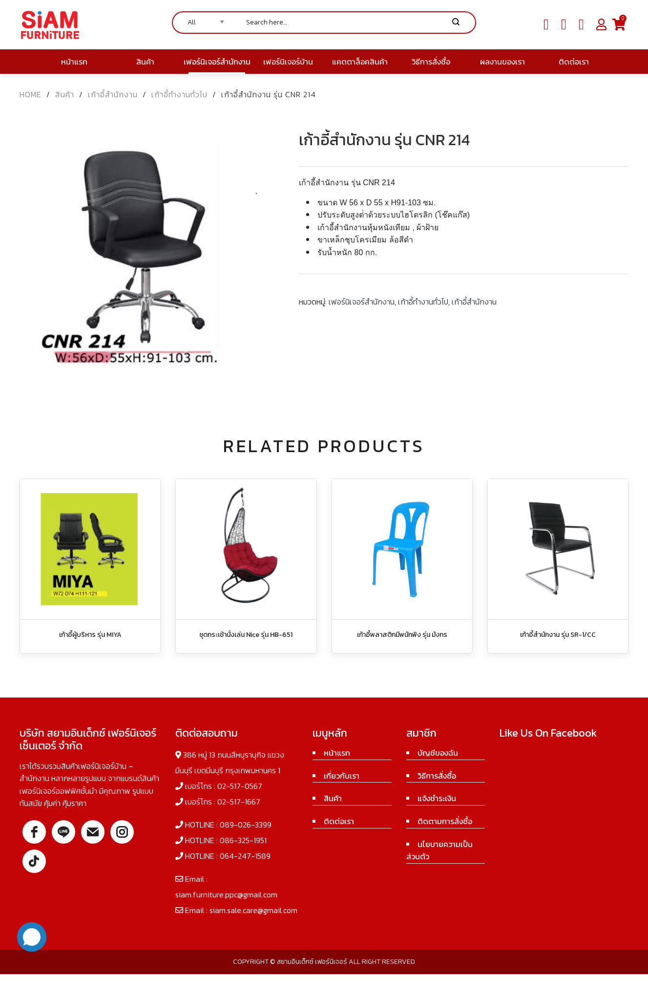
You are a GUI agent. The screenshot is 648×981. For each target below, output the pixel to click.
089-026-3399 (246, 824)
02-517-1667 (238, 801)
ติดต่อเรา (339, 821)
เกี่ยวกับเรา (341, 776)
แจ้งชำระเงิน (437, 798)
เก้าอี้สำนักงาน (113, 94)
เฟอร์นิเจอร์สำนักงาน (362, 301)
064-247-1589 (245, 856)
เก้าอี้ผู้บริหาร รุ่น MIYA (90, 635)
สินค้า (64, 94)
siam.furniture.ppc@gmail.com (226, 894)
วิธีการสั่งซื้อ (437, 776)
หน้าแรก (337, 753)
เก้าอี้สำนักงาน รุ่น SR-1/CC (558, 635)
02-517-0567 (239, 786)
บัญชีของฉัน (438, 753)
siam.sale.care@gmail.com (253, 910)
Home (31, 94)
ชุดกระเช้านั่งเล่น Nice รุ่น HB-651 (246, 635)
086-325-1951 (243, 840)
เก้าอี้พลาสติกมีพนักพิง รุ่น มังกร (402, 635)
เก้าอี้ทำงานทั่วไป (179, 94)
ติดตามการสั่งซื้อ (445, 821)
